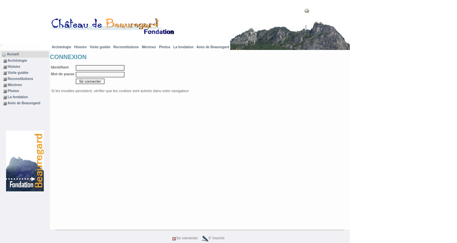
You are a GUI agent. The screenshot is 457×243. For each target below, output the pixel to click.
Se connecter (185, 238)
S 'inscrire (213, 238)
